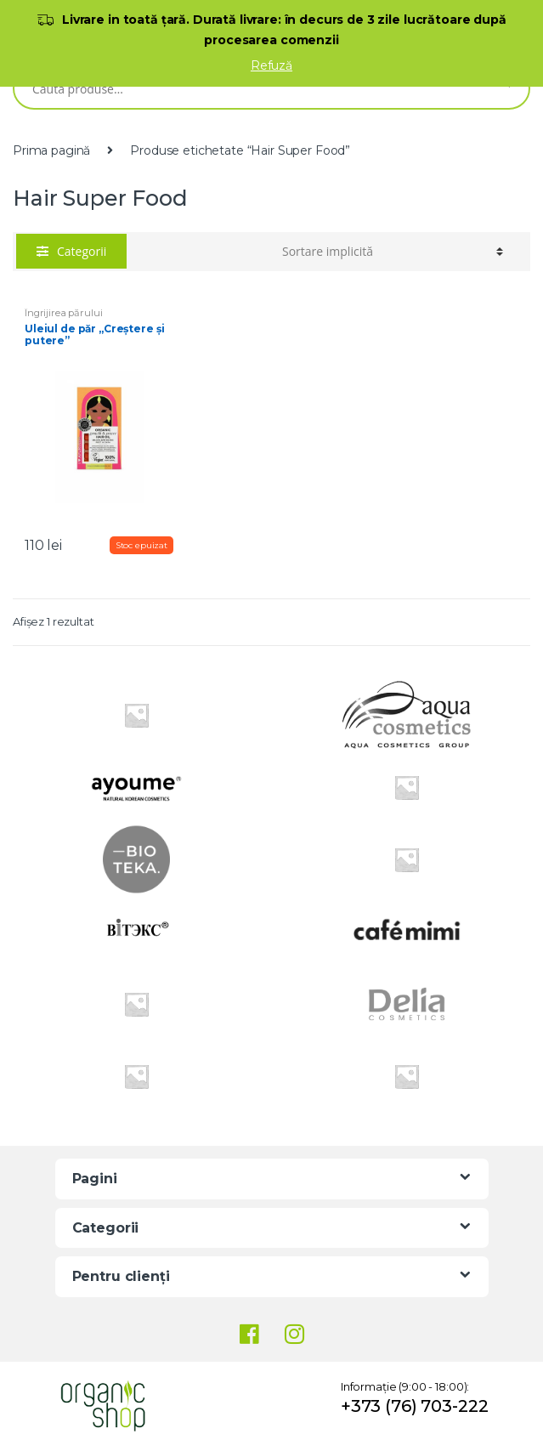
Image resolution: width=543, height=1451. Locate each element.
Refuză (271, 65)
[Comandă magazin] (392, 251)
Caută (504, 88)
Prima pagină (51, 150)
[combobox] (247, 88)
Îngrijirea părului (63, 313)
